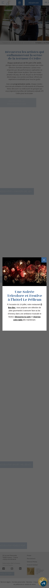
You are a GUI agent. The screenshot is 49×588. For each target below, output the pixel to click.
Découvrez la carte (23, 317)
